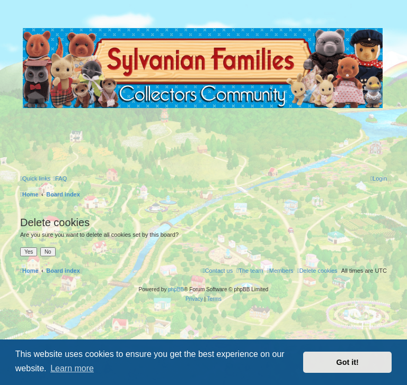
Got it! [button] (348, 362)
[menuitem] (60, 178)
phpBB (176, 289)
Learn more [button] (72, 368)
